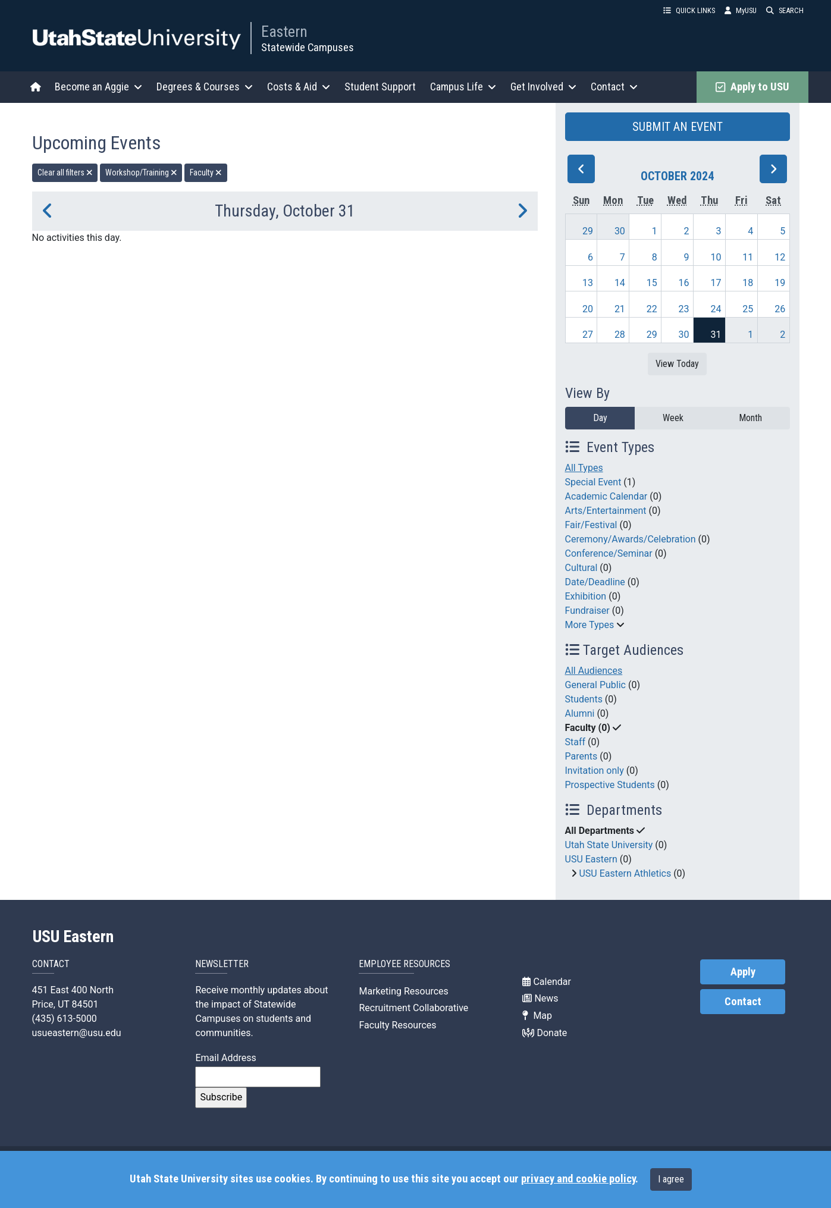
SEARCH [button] (785, 10)
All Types (584, 467)
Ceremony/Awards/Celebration (630, 539)
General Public (595, 685)
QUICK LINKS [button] (689, 10)
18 (747, 282)
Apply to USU (752, 86)
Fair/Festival (591, 525)
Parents (581, 756)
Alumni (580, 713)
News (540, 998)
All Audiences (594, 670)
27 (587, 334)
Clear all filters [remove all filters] (65, 172)
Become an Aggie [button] (98, 86)
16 (684, 282)
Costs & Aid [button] (298, 86)
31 (715, 334)
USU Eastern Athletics (625, 873)
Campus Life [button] (463, 86)
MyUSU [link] (741, 10)
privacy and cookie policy (578, 1178)
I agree (671, 1179)
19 (779, 282)
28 (619, 334)
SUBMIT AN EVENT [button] (677, 127)
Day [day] (600, 417)
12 (779, 257)
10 (715, 257)
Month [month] (750, 417)
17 (715, 282)
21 (619, 309)
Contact (743, 1001)
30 (619, 231)
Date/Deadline (595, 582)
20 (587, 309)
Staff (575, 742)
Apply (742, 971)
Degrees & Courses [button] (204, 86)
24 (715, 309)
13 (587, 282)
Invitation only (594, 770)
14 (619, 282)
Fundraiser (587, 610)
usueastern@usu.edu (76, 1032)
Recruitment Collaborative (413, 1008)
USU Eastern (591, 859)
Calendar (546, 981)
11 (747, 257)
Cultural (581, 567)
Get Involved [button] (543, 86)
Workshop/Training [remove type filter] (141, 172)
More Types (589, 624)
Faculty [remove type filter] (206, 172)
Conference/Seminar (609, 553)
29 (587, 231)
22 (652, 309)
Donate (544, 1032)
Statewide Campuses (307, 47)
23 (684, 309)
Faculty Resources (397, 1025)
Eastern (284, 31)
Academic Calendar (606, 496)
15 (652, 282)
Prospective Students (610, 784)
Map (537, 1015)
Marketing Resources (403, 991)
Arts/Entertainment (606, 510)
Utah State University (609, 845)
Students (584, 699)
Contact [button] (614, 86)
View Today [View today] (677, 363)
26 (779, 309)
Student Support (380, 86)
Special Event (593, 482)
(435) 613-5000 (64, 1018)
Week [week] (673, 417)
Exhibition (586, 596)
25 (747, 309)
